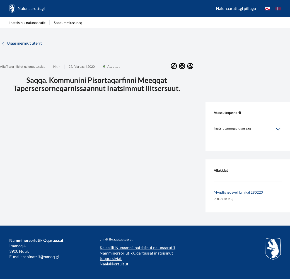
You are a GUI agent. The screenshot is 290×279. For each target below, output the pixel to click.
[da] (278, 8)
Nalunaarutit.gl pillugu (236, 8)
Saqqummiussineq (68, 22)
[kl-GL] (267, 8)
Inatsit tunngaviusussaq (248, 129)
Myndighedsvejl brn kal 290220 (238, 192)
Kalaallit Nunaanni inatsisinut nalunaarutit (137, 247)
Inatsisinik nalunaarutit (27, 22)
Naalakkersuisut (114, 263)
